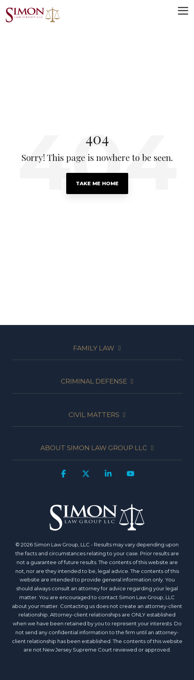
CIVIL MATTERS (94, 415)
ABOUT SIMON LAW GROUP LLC (93, 448)
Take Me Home (97, 183)
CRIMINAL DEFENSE (94, 381)
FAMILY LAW (93, 348)
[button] (183, 10)
